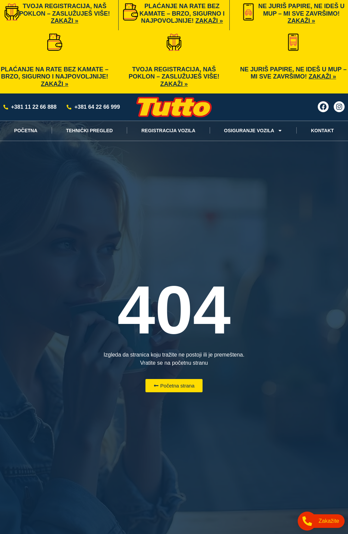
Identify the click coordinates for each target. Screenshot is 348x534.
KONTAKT (322, 130)
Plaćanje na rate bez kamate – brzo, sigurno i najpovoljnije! (182, 13)
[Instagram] (339, 106)
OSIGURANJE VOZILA (253, 130)
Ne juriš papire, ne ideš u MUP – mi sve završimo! (301, 13)
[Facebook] (323, 106)
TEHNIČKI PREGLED (89, 130)
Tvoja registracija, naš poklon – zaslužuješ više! (64, 13)
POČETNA (25, 130)
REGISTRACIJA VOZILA (168, 130)
